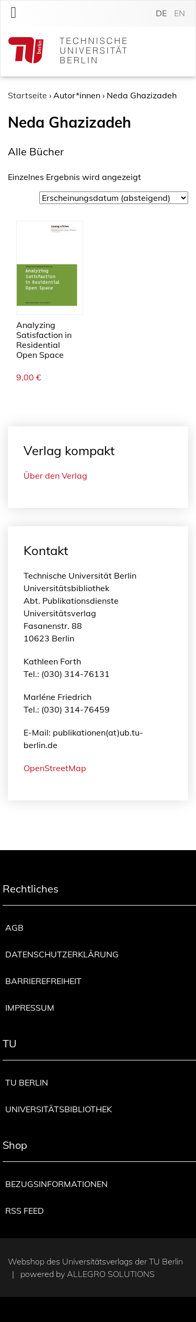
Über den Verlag (55, 475)
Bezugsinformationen (56, 1184)
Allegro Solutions (111, 1274)
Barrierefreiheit (43, 981)
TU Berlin (26, 1082)
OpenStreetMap (55, 768)
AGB (14, 927)
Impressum (29, 1007)
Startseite (27, 95)
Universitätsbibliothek (58, 1109)
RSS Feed (24, 1210)
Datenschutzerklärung (62, 954)
